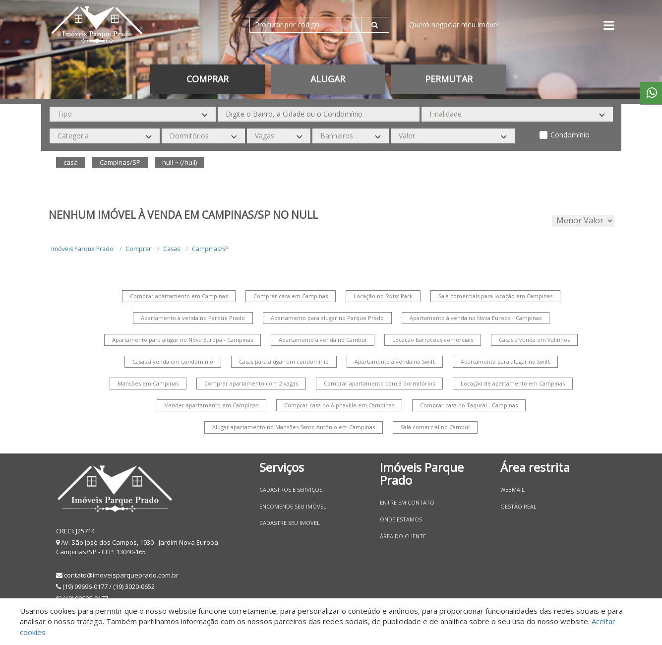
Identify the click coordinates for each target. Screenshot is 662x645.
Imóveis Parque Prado (82, 249)
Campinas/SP (210, 249)
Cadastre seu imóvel (289, 522)
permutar (449, 79)
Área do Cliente (403, 536)
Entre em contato (407, 502)
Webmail (512, 489)
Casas (171, 249)
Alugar (327, 79)
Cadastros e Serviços (290, 489)
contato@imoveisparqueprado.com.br (121, 575)
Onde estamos (401, 519)
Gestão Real (518, 506)
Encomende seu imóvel (292, 506)
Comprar (207, 79)
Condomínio (570, 134)
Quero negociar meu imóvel (454, 24)
